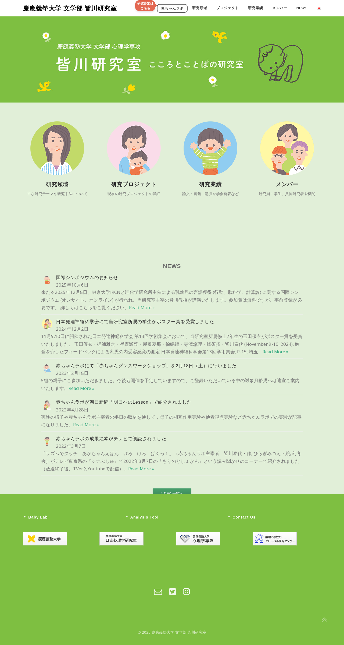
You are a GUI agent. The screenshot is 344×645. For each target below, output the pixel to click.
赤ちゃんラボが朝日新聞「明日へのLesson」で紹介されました (124, 485)
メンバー (279, 8)
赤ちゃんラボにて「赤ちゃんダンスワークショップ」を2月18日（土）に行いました (146, 449)
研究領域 (199, 8)
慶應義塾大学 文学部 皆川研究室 (70, 8)
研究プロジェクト (133, 185)
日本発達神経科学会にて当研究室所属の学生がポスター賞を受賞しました (135, 404)
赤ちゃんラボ (172, 8)
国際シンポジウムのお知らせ (87, 360)
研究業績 (255, 8)
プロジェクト (227, 8)
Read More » (142, 390)
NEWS (302, 8)
